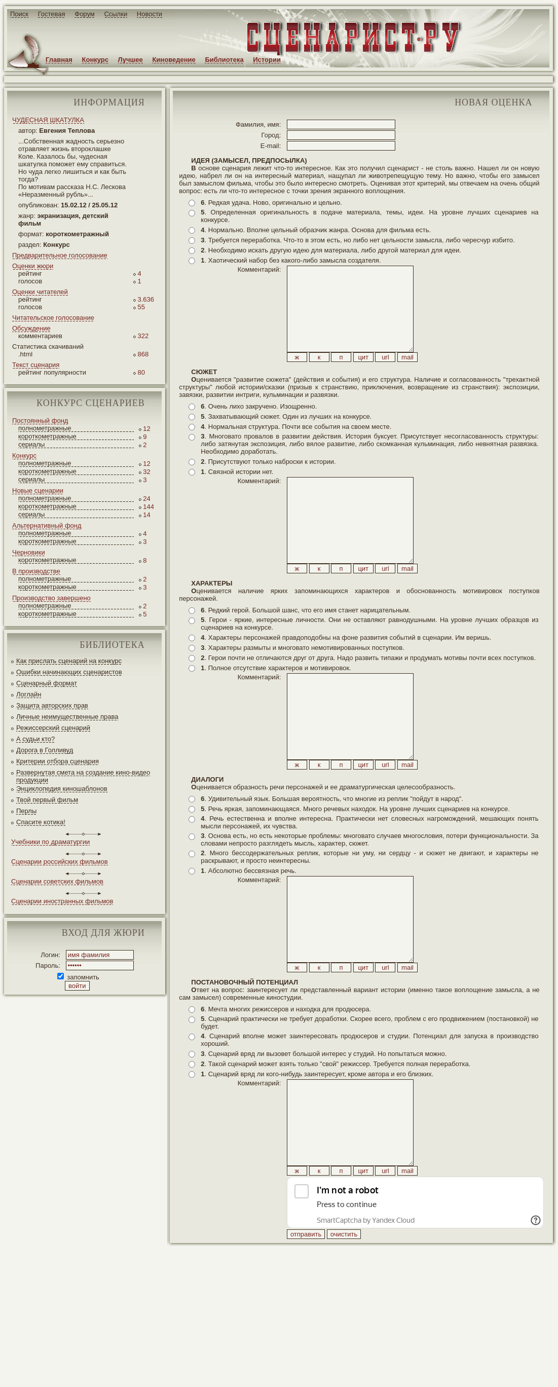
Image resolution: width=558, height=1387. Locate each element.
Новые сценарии (37, 490)
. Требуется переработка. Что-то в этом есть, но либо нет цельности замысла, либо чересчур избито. (357, 240)
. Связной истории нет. (237, 494)
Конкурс (95, 59)
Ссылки (115, 14)
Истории (267, 59)
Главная (59, 59)
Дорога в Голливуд (44, 750)
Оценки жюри (32, 266)
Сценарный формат (46, 683)
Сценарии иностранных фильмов (62, 901)
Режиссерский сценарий (53, 728)
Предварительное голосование (59, 255)
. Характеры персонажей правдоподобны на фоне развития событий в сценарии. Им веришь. (346, 683)
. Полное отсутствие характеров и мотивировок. (276, 713)
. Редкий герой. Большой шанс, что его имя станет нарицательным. (306, 656)
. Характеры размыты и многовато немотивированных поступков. (302, 693)
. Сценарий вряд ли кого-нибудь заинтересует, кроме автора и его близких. (317, 1165)
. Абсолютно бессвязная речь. (248, 939)
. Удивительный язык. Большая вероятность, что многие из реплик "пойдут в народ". (332, 867)
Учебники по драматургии (50, 842)
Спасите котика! (40, 822)
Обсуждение (31, 328)
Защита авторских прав (52, 705)
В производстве (36, 571)
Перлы (26, 811)
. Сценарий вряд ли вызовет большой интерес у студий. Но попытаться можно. (324, 1145)
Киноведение (173, 59)
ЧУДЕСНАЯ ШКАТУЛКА (48, 120)
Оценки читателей (40, 292)
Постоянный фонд (40, 420)
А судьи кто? (35, 739)
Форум (85, 14)
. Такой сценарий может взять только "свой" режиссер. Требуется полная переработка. (335, 1155)
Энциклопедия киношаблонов (61, 788)
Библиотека (224, 59)
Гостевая (51, 14)
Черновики (28, 552)
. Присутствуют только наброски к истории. (268, 484)
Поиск (19, 14)
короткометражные (47, 436)
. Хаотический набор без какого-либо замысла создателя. (291, 260)
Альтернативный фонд (47, 525)
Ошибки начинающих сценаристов (69, 672)
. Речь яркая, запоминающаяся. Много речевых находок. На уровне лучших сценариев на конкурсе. (355, 877)
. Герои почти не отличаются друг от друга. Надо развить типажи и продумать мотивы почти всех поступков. (368, 703)
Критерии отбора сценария (57, 761)
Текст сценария (35, 365)
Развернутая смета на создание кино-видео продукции (83, 776)
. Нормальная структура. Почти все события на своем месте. (296, 449)
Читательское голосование (53, 317)
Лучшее (130, 59)
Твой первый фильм (47, 800)
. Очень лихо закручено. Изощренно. (259, 429)
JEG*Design (239, 1371)
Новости (149, 14)
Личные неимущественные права (67, 716)
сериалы (31, 444)
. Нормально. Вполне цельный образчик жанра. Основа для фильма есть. (316, 230)
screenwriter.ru (169, 1371)
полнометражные (44, 428)
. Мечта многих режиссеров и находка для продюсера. (286, 1100)
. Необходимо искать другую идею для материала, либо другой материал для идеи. (331, 250)
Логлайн (28, 694)
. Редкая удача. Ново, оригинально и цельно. (271, 202)
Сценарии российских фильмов (59, 861)
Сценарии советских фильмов (57, 881)
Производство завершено (51, 598)
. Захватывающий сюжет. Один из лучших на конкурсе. (286, 439)
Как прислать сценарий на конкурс (69, 661)
